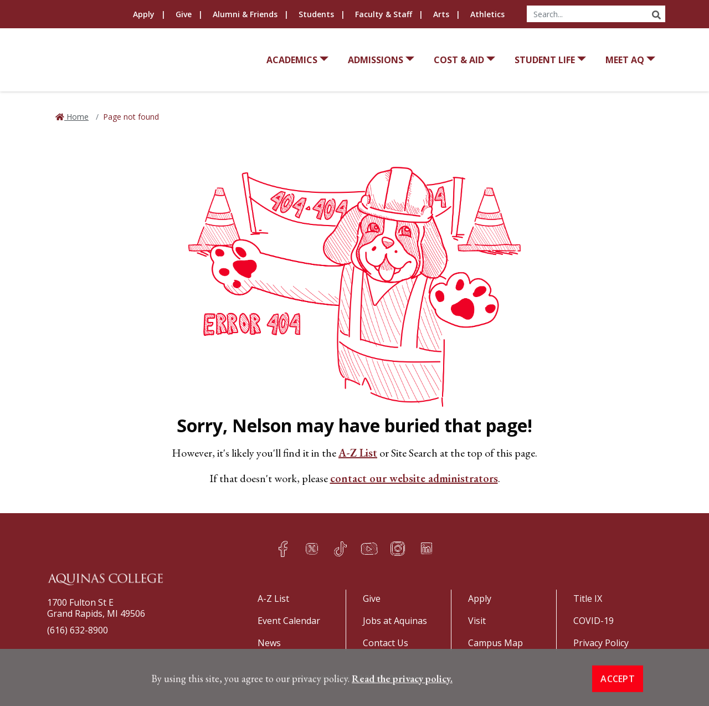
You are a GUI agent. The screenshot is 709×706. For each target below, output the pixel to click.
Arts (441, 14)
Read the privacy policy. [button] (402, 699)
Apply (144, 14)
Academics (291, 60)
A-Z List (357, 453)
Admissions (375, 60)
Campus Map (495, 643)
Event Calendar (289, 621)
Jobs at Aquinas (395, 621)
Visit (477, 621)
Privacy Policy (601, 643)
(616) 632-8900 (77, 630)
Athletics (487, 14)
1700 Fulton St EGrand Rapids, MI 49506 (96, 608)
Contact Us (385, 643)
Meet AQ (624, 60)
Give (184, 14)
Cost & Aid (459, 60)
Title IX (587, 598)
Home (76, 116)
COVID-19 (593, 621)
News (269, 643)
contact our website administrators (414, 478)
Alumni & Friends (245, 14)
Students (316, 14)
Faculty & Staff (383, 14)
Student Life (545, 60)
